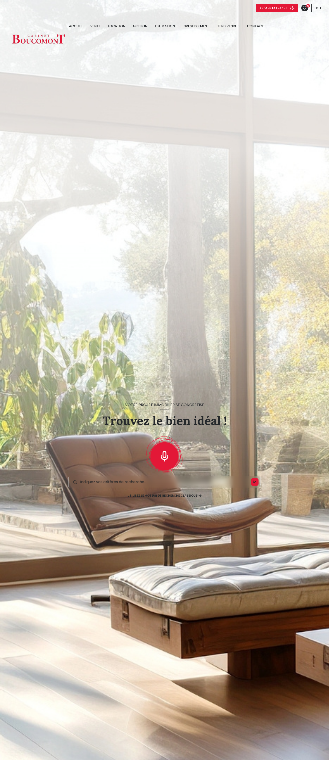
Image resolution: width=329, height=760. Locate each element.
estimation (165, 26)
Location (116, 26)
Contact (255, 26)
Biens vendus (228, 26)
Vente (95, 26)
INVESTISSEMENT (195, 26)
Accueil (76, 26)
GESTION (140, 26)
